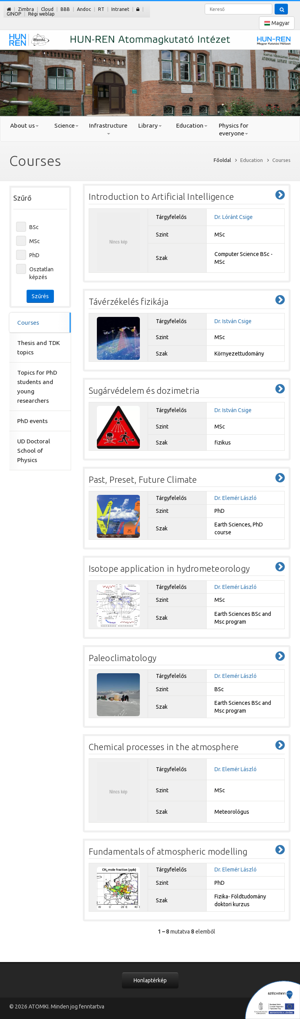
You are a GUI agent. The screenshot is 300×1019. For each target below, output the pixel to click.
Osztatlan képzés (41, 273)
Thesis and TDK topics (38, 348)
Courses (28, 322)
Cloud (47, 9)
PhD (34, 255)
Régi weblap (41, 13)
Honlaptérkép (150, 980)
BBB (65, 9)
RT (101, 9)
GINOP (14, 13)
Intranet (120, 9)
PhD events (32, 421)
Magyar (276, 23)
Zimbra (26, 9)
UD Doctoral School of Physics (33, 450)
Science (66, 125)
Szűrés (40, 296)
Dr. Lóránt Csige (233, 217)
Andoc (84, 9)
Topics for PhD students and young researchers (37, 386)
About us (24, 125)
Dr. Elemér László (235, 498)
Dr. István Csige (233, 321)
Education (191, 125)
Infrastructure (108, 128)
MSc (34, 241)
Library (150, 125)
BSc (34, 227)
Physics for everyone (233, 129)
